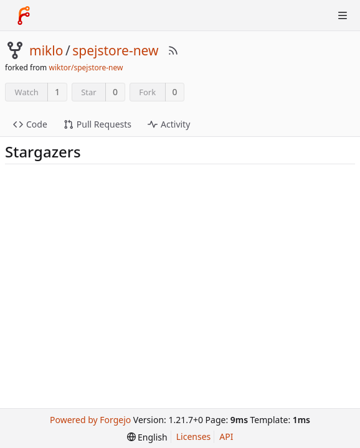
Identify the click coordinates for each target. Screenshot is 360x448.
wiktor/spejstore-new (86, 67)
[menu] (147, 437)
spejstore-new (115, 50)
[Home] (23, 15)
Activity (169, 124)
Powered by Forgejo (90, 420)
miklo (46, 50)
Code (30, 124)
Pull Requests (97, 124)
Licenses (193, 436)
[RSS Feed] (173, 50)
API (226, 436)
